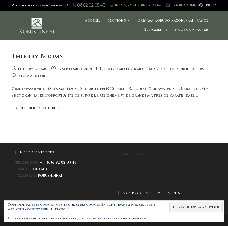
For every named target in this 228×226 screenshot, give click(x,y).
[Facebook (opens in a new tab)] (201, 5)
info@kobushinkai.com (138, 5)
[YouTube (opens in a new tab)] (207, 5)
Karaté (123, 69)
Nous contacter (191, 29)
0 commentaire (32, 76)
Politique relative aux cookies (175, 218)
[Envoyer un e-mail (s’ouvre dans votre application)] (213, 5)
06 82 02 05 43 (91, 5)
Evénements (155, 29)
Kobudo (167, 69)
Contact (39, 169)
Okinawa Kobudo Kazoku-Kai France (172, 20)
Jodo (107, 69)
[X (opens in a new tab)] (194, 5)
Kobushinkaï (50, 175)
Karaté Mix (145, 69)
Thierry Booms (37, 57)
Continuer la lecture (40, 107)
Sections (119, 20)
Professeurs (191, 69)
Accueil (92, 20)
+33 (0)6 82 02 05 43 (58, 162)
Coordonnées (185, 5)
